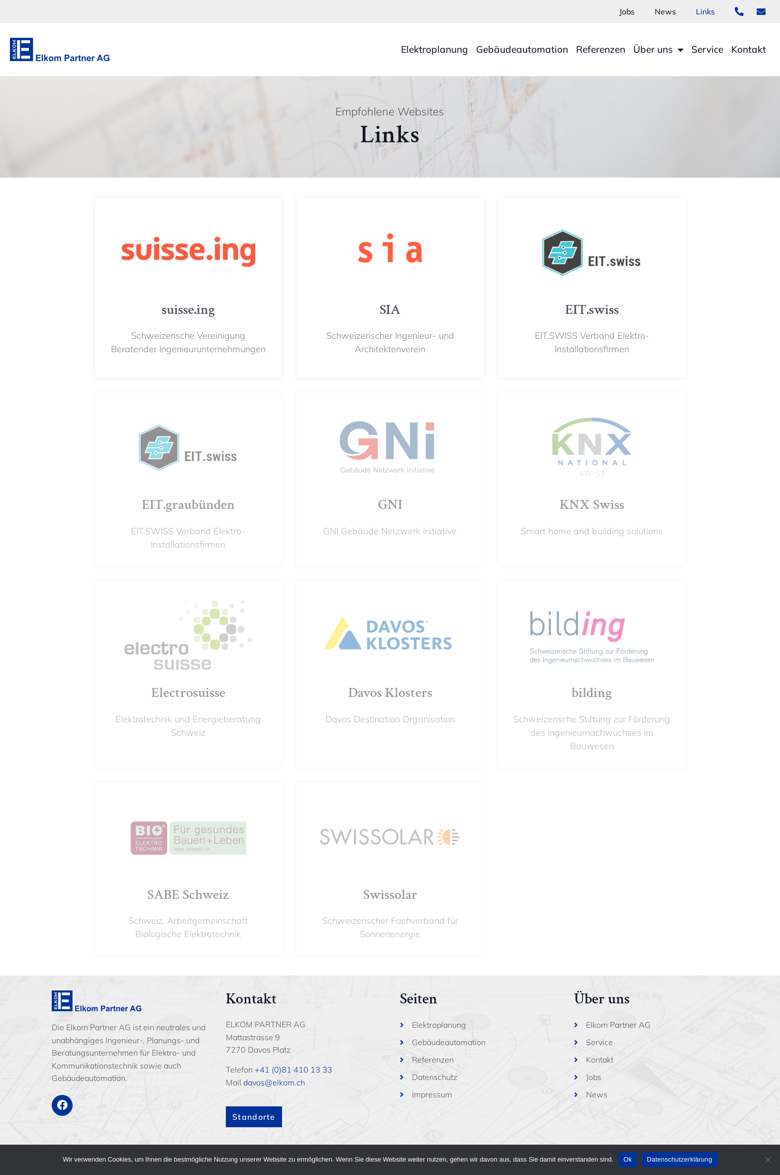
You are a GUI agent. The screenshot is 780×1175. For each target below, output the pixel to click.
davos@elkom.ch (274, 1082)
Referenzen (600, 49)
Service (707, 49)
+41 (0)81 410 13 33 (293, 1070)
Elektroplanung (434, 49)
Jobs (627, 11)
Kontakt (748, 49)
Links (705, 11)
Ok (627, 1159)
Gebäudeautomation (522, 49)
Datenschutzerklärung (679, 1159)
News (665, 11)
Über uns (658, 49)
